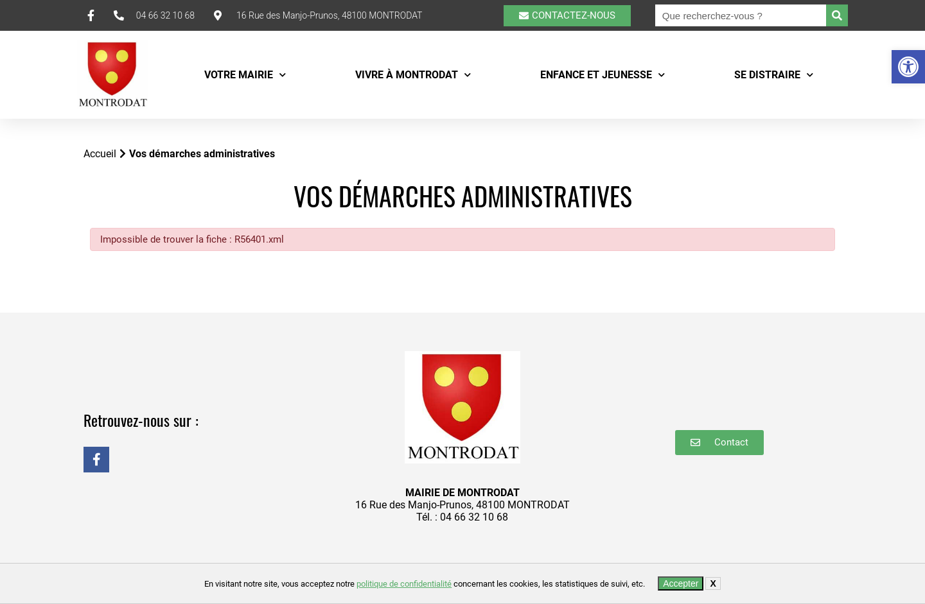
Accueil (100, 154)
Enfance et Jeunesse (602, 75)
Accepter (680, 583)
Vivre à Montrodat (413, 75)
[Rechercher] (837, 15)
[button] (908, 66)
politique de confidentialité (404, 584)
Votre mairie (245, 75)
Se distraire (773, 75)
